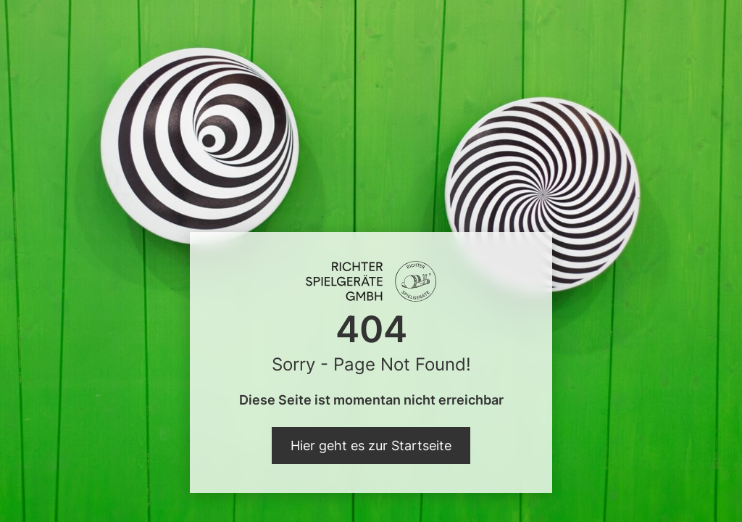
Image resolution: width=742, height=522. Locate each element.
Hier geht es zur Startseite (371, 445)
